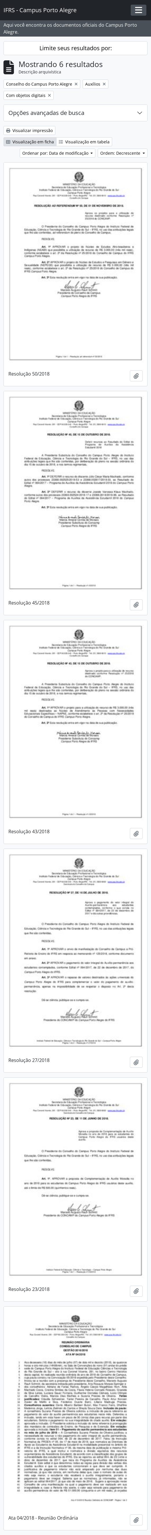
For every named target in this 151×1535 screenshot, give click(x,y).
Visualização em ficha (30, 142)
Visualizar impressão (29, 130)
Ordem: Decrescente (120, 153)
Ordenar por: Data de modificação (56, 153)
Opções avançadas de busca (46, 113)
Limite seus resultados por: (75, 48)
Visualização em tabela (84, 142)
